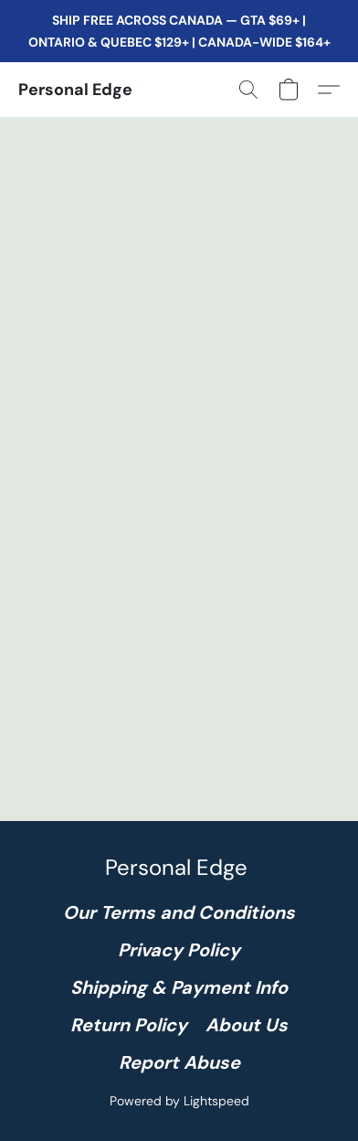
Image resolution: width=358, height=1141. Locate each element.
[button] (75, 89)
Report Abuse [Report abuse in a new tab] (179, 1062)
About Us (246, 1025)
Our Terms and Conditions (179, 912)
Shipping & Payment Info (179, 987)
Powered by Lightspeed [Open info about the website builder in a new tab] (179, 1101)
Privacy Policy (179, 950)
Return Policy (128, 1025)
